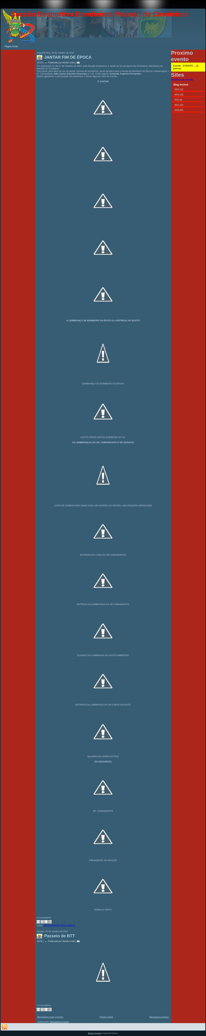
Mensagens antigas (159, 1017)
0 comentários (44, 917)
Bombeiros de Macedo (182, 79)
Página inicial (106, 1017)
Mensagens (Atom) (59, 1022)
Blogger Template (94, 1033)
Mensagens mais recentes (50, 1017)
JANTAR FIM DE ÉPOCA (68, 57)
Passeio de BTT (59, 936)
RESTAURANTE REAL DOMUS (59, 925)
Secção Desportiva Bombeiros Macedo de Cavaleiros (99, 14)
